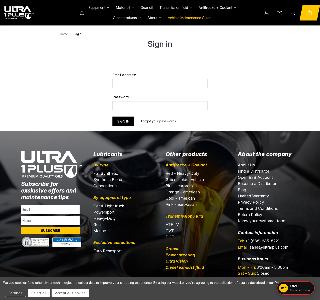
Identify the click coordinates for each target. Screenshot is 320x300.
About (154, 18)
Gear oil (146, 7)
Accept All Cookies (70, 292)
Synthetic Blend (107, 179)
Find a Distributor (253, 171)
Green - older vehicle (185, 179)
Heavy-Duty (104, 218)
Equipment (98, 7)
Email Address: (124, 75)
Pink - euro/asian (181, 204)
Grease (173, 248)
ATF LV (172, 224)
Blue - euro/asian (181, 185)
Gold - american (180, 198)
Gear (97, 224)
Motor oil (125, 7)
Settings (15, 292)
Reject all (38, 292)
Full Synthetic (105, 173)
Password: (121, 97)
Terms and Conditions (258, 208)
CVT (170, 230)
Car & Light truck (108, 206)
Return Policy (250, 214)
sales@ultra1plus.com (263, 247)
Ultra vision (177, 261)
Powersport (103, 212)
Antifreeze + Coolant (217, 7)
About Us (246, 165)
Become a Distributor (257, 183)
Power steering (180, 255)
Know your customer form (261, 220)
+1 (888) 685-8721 (258, 241)
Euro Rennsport (107, 251)
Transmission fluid (175, 7)
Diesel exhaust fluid (185, 267)
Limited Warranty (253, 196)
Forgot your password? (158, 121)
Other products (127, 18)
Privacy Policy (251, 202)
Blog (242, 189)
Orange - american (183, 192)
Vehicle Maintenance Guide (189, 18)
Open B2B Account (255, 177)
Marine (99, 230)
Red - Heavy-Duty (182, 173)
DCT (170, 237)
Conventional (105, 185)
